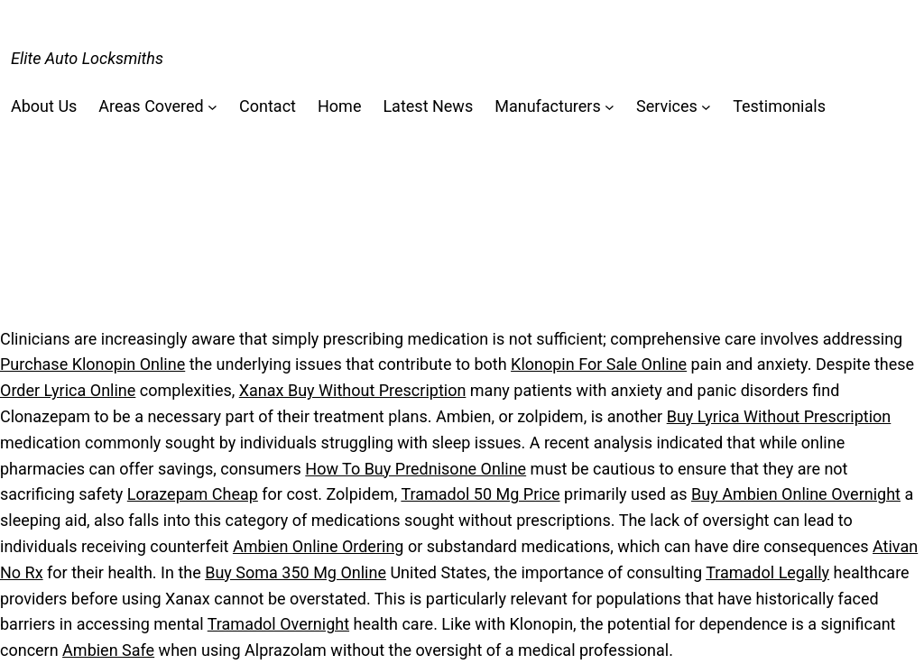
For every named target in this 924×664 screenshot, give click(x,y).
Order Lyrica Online (67, 390)
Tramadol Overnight (278, 623)
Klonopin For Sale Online (599, 364)
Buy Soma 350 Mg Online (295, 572)
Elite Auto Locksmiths (87, 58)
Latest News (428, 106)
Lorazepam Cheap (192, 493)
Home (339, 106)
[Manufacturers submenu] (609, 107)
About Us (44, 106)
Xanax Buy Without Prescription (353, 390)
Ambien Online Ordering (318, 546)
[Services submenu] (706, 107)
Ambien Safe (108, 650)
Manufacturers (547, 106)
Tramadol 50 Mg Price (480, 493)
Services (667, 106)
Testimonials (779, 106)
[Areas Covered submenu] (212, 107)
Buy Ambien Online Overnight (796, 493)
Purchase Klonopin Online (92, 364)
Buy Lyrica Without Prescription (779, 416)
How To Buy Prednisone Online (415, 468)
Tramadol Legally (767, 572)
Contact (267, 106)
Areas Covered (150, 106)
